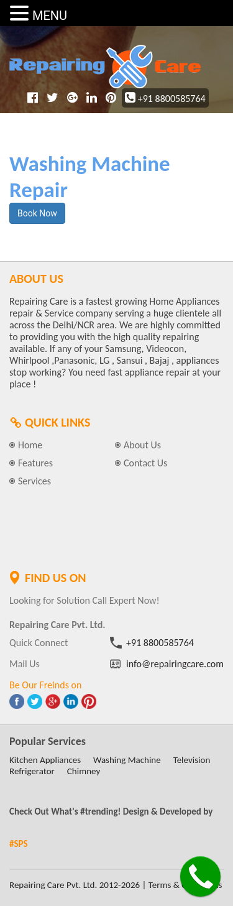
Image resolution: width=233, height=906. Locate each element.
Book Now (37, 213)
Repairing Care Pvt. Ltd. (53, 884)
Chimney (83, 771)
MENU (49, 15)
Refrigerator (32, 771)
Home (30, 445)
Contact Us (145, 463)
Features (35, 463)
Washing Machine (127, 759)
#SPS (18, 843)
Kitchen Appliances (45, 759)
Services (34, 481)
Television (192, 759)
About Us (142, 445)
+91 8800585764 (165, 98)
